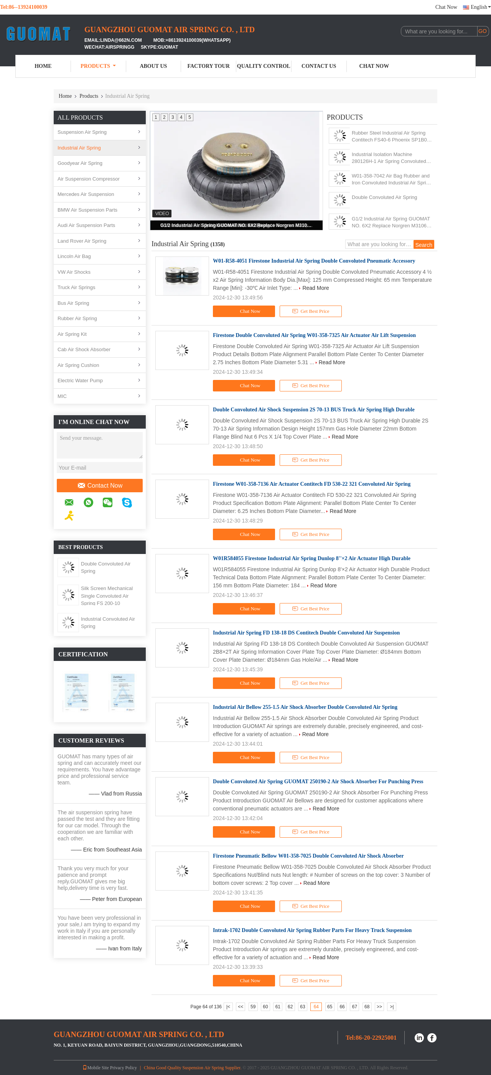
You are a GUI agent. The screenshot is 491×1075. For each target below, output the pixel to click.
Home (43, 66)
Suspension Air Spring (82, 132)
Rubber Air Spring (77, 318)
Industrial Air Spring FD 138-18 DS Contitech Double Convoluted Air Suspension (306, 633)
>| (392, 1006)
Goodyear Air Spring (80, 163)
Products (98, 66)
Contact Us (319, 66)
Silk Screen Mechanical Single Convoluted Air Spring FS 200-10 (107, 595)
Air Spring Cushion (78, 365)
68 (366, 1006)
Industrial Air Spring (79, 148)
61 (277, 1006)
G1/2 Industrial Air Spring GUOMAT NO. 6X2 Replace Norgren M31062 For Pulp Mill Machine (237, 225)
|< (228, 1006)
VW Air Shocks (74, 272)
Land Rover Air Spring (82, 241)
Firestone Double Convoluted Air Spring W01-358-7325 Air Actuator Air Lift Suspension (314, 335)
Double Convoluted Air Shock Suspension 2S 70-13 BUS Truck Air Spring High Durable (314, 410)
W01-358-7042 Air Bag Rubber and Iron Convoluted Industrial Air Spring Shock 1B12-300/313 (392, 179)
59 (252, 1006)
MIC (62, 396)
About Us (153, 66)
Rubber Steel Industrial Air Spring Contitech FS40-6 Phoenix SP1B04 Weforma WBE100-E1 (391, 136)
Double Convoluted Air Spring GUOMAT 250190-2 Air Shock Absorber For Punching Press (318, 781)
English (481, 7)
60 (265, 1006)
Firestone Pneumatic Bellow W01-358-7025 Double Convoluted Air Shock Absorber (308, 856)
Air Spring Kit (72, 334)
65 (329, 1006)
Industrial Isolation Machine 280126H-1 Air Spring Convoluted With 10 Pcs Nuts (389, 158)
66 (341, 1006)
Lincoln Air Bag (74, 256)
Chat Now (446, 7)
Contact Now (100, 485)
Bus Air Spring (73, 303)
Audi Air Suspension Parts (86, 225)
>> (379, 1006)
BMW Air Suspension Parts (87, 210)
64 (316, 1006)
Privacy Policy (123, 1067)
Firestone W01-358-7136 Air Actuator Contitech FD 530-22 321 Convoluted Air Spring (311, 484)
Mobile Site (95, 1067)
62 (290, 1006)
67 (354, 1006)
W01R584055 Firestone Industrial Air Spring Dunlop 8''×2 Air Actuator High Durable (311, 558)
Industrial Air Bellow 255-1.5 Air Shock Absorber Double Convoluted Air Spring (305, 707)
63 (302, 1006)
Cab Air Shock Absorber (84, 349)
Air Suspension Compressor (89, 179)
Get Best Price (311, 311)
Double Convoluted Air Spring (384, 197)
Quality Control (263, 66)
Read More (315, 288)
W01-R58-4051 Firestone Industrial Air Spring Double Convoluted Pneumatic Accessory (314, 261)
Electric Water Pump (80, 380)
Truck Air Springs (77, 287)
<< (240, 1006)
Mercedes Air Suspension (86, 194)
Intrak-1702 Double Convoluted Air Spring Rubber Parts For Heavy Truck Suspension (312, 930)
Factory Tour (208, 66)
